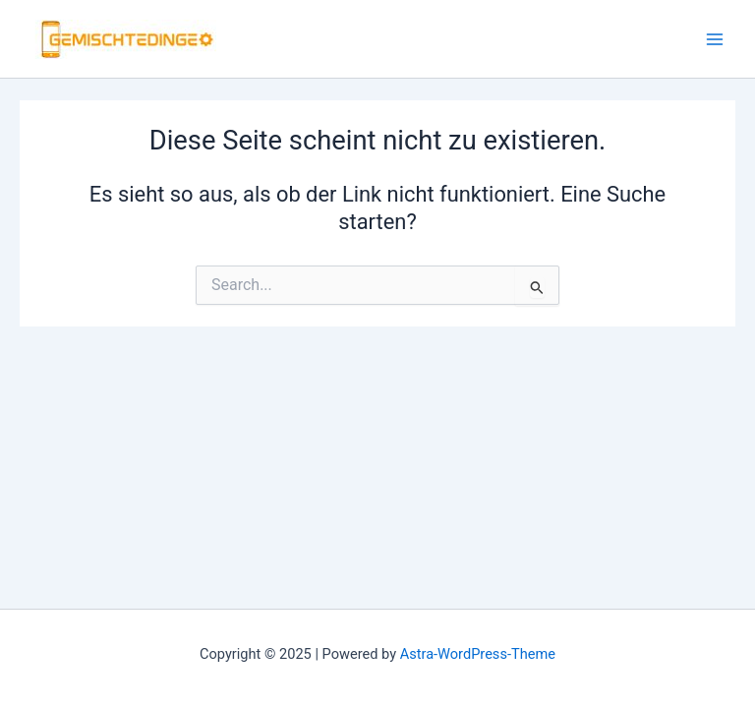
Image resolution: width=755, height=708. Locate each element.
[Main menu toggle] (714, 39)
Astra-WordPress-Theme (477, 654)
